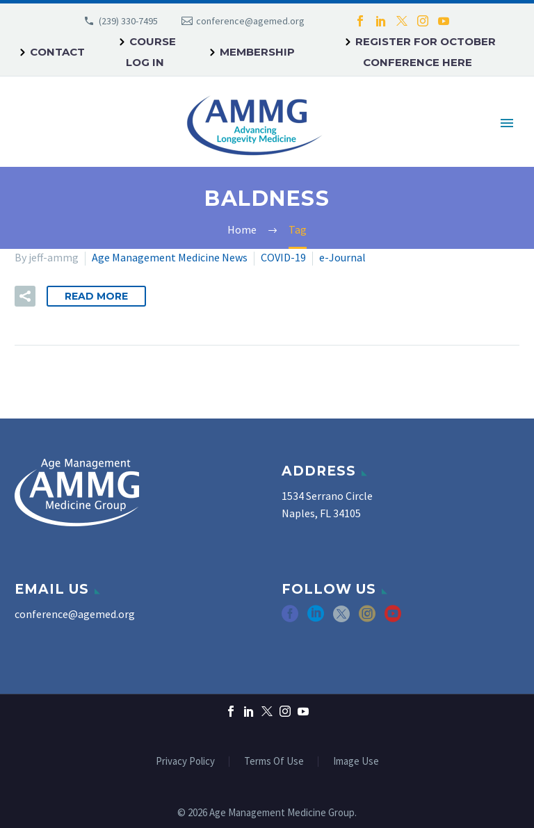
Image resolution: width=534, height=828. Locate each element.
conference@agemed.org (250, 21)
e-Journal (342, 257)
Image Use (356, 761)
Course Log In (151, 52)
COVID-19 (283, 257)
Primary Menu (507, 123)
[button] (25, 296)
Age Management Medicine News (170, 257)
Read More (96, 296)
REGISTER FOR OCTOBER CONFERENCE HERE (425, 52)
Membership (257, 51)
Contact (57, 51)
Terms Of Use (274, 761)
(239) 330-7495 (128, 21)
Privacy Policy (185, 761)
